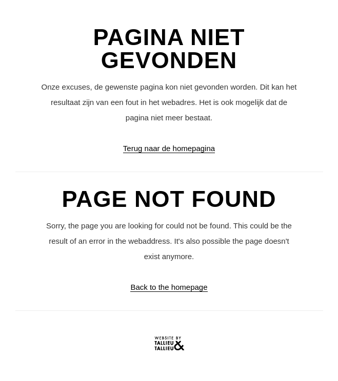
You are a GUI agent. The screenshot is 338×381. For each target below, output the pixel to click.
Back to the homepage (168, 287)
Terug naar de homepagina (169, 148)
